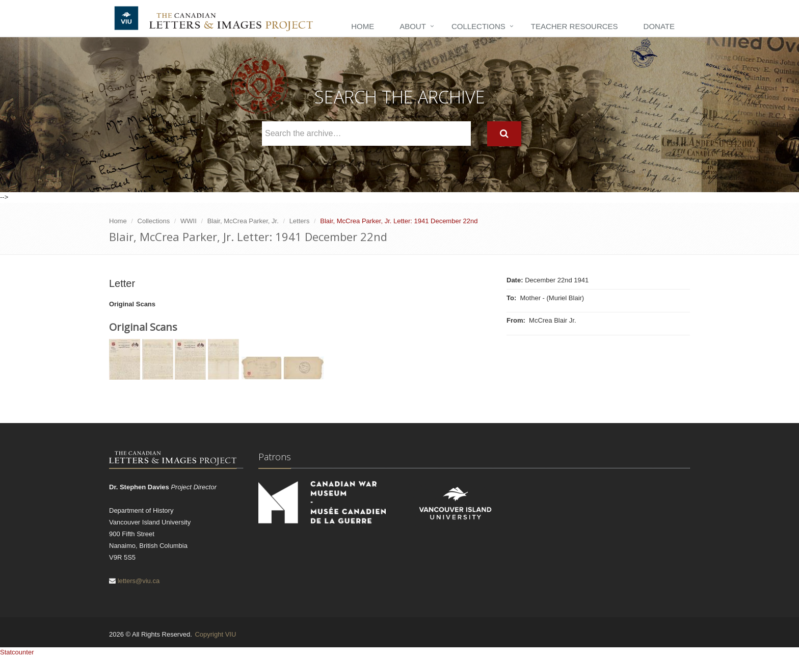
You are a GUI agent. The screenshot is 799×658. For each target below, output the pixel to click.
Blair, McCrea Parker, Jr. (243, 221)
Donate (659, 26)
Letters (299, 221)
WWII (188, 221)
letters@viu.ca (139, 581)
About (413, 26)
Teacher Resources (574, 26)
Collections (478, 26)
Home (362, 26)
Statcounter (17, 652)
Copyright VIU (215, 634)
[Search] (504, 133)
